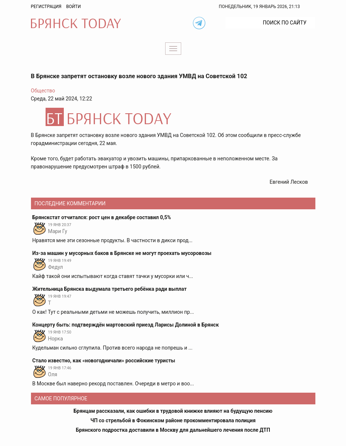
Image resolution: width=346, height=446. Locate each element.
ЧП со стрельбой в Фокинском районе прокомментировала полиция (173, 420)
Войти (73, 6)
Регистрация (46, 6)
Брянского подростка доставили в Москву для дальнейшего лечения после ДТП (173, 430)
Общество (43, 91)
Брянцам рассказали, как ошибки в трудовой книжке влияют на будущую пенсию (173, 411)
